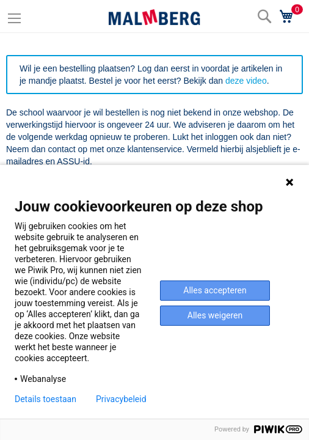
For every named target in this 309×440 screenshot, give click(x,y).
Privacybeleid (121, 399)
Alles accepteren (214, 290)
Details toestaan (45, 399)
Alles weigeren (214, 315)
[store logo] (154, 17)
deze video (246, 81)
